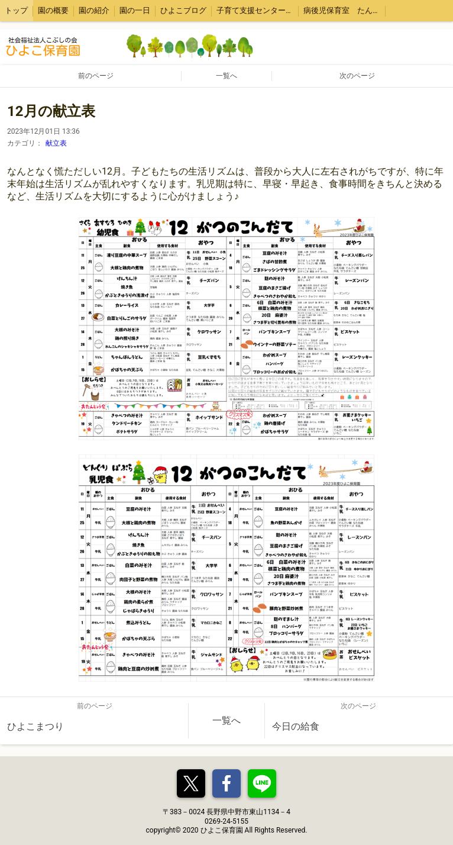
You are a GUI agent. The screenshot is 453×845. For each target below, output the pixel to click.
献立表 (56, 143)
